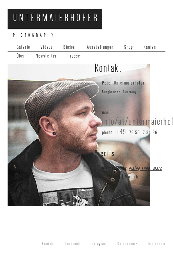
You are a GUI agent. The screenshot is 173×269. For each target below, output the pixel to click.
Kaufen (150, 47)
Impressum (156, 244)
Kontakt (48, 244)
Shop (128, 47)
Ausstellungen (100, 47)
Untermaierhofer (56, 17)
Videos (47, 47)
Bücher (69, 47)
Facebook (72, 244)
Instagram (99, 244)
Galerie (23, 47)
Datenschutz (128, 244)
